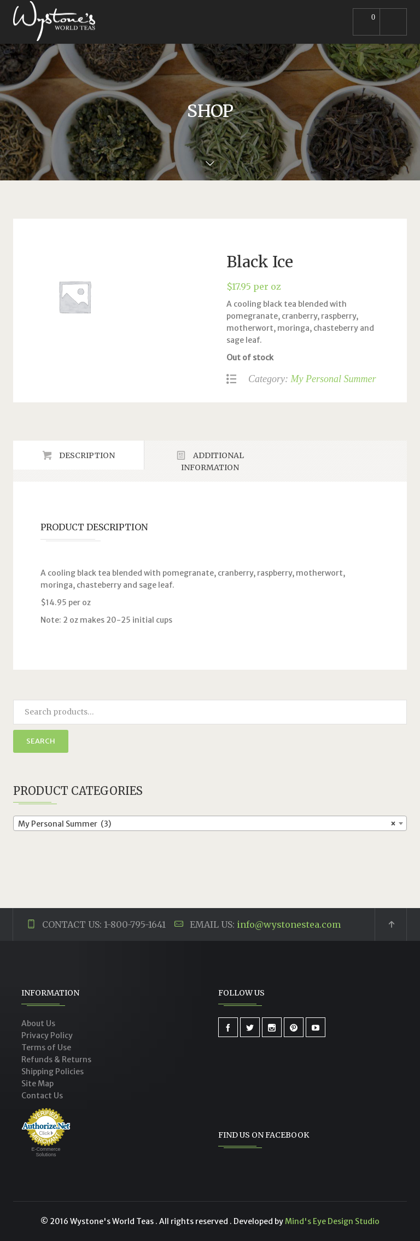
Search (40, 741)
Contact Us (42, 1095)
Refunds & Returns (56, 1059)
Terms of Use (46, 1047)
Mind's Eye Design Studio (332, 1221)
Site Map (37, 1083)
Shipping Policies (52, 1071)
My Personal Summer (333, 378)
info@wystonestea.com (289, 924)
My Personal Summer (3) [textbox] (206, 824)
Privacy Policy (47, 1035)
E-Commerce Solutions (45, 1151)
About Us (38, 1023)
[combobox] (210, 823)
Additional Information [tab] (212, 461)
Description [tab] (86, 455)
